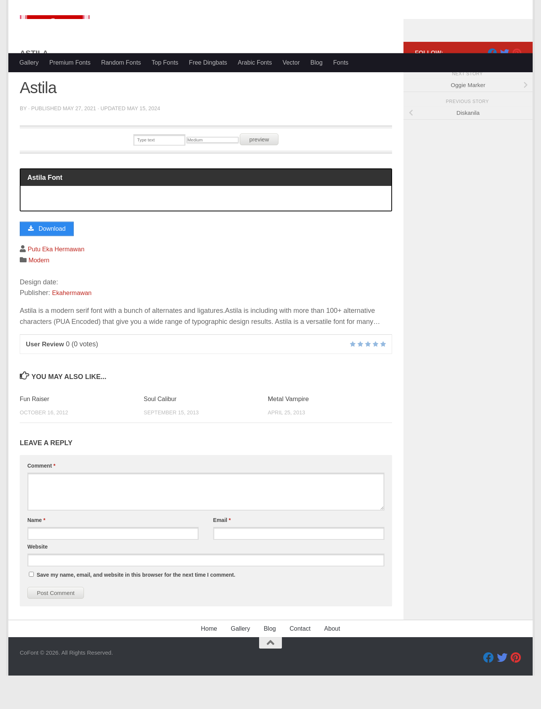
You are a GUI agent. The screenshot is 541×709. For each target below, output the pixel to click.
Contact (299, 662)
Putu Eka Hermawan (59, 282)
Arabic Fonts (255, 62)
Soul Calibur (161, 432)
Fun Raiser (35, 432)
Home (209, 662)
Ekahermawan (74, 326)
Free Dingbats (208, 62)
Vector (291, 62)
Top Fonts (165, 62)
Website (37, 580)
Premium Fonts (69, 62)
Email (222, 553)
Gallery (29, 62)
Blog (316, 62)
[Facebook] (492, 83)
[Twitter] (504, 83)
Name (36, 553)
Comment (41, 499)
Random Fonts (121, 62)
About (332, 662)
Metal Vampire (288, 432)
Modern (40, 293)
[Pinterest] (516, 83)
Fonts (340, 62)
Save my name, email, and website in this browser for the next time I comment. (135, 608)
